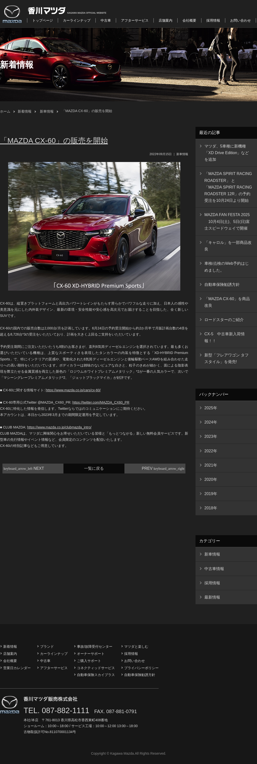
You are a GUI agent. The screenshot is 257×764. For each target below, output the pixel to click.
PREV (163, 468)
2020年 (210, 479)
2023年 (210, 436)
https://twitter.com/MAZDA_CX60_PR (100, 402)
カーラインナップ (77, 20)
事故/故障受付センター (94, 646)
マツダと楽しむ (136, 646)
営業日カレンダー (17, 668)
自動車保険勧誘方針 (222, 284)
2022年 (210, 451)
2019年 (210, 494)
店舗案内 (165, 20)
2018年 (210, 508)
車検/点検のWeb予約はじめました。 (226, 266)
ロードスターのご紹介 (224, 320)
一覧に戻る (94, 468)
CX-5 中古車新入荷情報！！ (224, 337)
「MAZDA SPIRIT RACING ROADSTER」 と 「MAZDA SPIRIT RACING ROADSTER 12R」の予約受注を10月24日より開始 (228, 187)
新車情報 (47, 111)
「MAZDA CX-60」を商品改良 (227, 302)
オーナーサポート (91, 654)
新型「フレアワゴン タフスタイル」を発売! (226, 358)
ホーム (5, 111)
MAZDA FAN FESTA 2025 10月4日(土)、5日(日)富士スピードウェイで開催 (227, 221)
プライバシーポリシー (141, 668)
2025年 (210, 408)
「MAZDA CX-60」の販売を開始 (87, 111)
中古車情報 (214, 569)
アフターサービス (135, 20)
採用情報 (213, 20)
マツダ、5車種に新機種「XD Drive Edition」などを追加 (226, 153)
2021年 (210, 465)
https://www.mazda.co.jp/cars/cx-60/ (73, 390)
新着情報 (24, 111)
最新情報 (212, 597)
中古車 (106, 20)
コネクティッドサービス (96, 668)
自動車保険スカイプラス (96, 675)
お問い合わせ (240, 20)
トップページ (42, 20)
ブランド (47, 646)
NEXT (23, 468)
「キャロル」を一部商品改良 (228, 245)
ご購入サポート (89, 661)
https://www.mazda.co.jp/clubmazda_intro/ (59, 427)
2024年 (210, 422)
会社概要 (189, 20)
